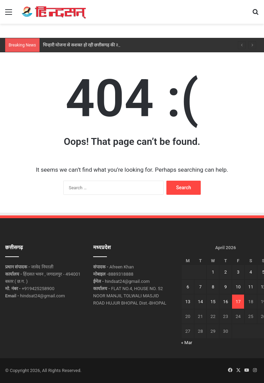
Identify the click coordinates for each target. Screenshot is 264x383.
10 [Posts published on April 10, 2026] (238, 286)
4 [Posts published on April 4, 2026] (251, 272)
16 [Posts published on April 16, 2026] (225, 301)
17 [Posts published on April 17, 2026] (238, 301)
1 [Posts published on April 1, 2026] (213, 272)
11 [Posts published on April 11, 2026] (250, 286)
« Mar (186, 342)
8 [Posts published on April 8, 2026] (213, 286)
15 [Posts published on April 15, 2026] (213, 301)
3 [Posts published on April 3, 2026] (238, 272)
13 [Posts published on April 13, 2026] (187, 301)
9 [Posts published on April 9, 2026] (225, 286)
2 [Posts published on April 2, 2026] (225, 272)
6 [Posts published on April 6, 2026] (188, 286)
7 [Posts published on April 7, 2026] (200, 286)
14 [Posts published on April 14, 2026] (200, 301)
